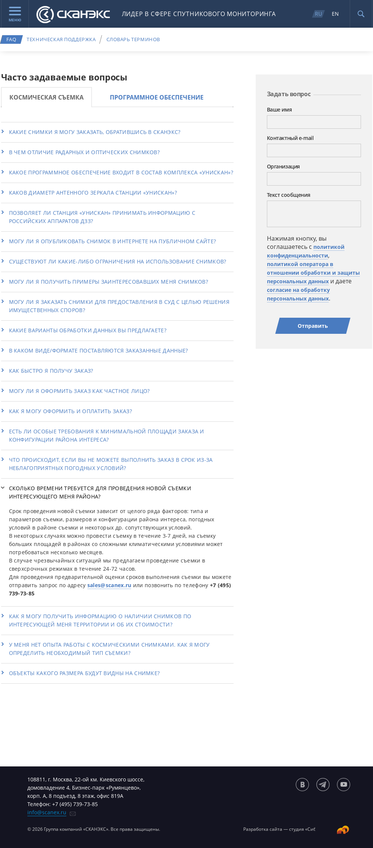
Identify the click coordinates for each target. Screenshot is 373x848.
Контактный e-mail (290, 137)
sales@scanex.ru (109, 585)
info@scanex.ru (46, 812)
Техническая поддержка (61, 39)
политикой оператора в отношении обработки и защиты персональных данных (313, 272)
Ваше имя (279, 109)
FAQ (11, 39)
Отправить (313, 325)
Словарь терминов (133, 39)
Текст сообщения (288, 194)
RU (318, 13)
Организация (283, 166)
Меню (15, 14)
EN (335, 13)
